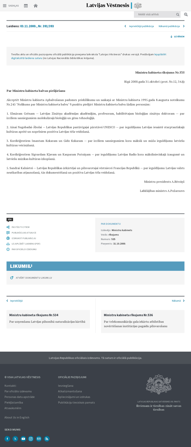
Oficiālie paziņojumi (72, 377)
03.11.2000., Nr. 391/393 (37, 26)
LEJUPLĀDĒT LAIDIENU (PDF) (26, 243)
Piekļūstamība (13, 402)
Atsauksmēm (12, 408)
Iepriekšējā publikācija (141, 26)
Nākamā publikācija (169, 26)
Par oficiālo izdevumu (18, 391)
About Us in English (16, 417)
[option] (48, 319)
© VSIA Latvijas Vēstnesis (22, 377)
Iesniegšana (65, 385)
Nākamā (176, 300)
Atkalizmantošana (70, 391)
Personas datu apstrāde (19, 397)
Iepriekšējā (16, 300)
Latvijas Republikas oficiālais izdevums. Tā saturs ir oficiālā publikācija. (95, 358)
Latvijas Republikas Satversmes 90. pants (158, 402)
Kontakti (10, 385)
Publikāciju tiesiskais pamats (76, 402)
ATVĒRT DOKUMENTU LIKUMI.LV (34, 277)
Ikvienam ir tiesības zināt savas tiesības (158, 407)
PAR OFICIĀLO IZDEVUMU (24, 249)
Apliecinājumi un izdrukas (74, 397)
